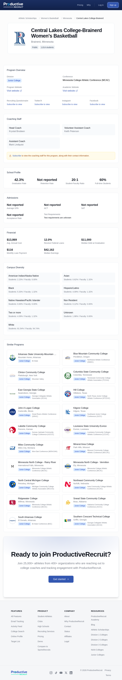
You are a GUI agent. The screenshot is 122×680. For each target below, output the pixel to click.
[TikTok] (56, 672)
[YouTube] (61, 672)
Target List (15, 641)
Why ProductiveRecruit (74, 621)
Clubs (40, 621)
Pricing (41, 636)
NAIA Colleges (97, 650)
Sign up (113, 5)
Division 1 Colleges (99, 635)
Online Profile (17, 636)
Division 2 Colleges (99, 640)
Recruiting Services (46, 631)
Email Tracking (17, 621)
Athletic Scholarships (27, 18)
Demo (40, 641)
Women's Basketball (49, 18)
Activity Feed (16, 626)
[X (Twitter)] (66, 672)
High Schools (43, 626)
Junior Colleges (97, 655)
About (66, 616)
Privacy (108, 670)
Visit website (14, 91)
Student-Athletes (45, 616)
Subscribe (17, 156)
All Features (16, 616)
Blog (93, 625)
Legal (66, 641)
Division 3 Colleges (99, 645)
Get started (61, 579)
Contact (67, 626)
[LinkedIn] (71, 672)
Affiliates (68, 636)
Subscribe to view (14, 104)
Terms (108, 675)
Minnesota (67, 18)
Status (67, 631)
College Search (17, 631)
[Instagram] (51, 672)
